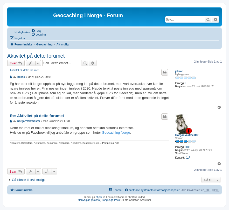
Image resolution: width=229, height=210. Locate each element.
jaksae (179, 71)
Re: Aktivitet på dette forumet (37, 115)
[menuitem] (36, 30)
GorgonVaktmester (186, 135)
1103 (187, 147)
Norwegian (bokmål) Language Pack (99, 200)
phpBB (99, 197)
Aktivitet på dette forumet (36, 56)
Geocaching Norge (116, 132)
